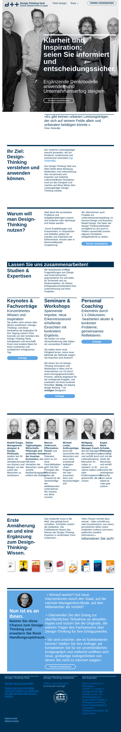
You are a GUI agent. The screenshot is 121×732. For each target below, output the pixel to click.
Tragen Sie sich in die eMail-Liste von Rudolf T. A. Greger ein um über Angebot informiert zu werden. (22, 692)
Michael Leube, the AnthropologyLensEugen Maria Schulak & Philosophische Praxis (94, 698)
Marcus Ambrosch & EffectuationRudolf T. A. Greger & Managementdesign (93, 687)
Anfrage (22, 358)
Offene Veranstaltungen (55, 683)
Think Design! (59, 3)
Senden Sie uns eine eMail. (19, 683)
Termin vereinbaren (102, 3)
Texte (73, 3)
